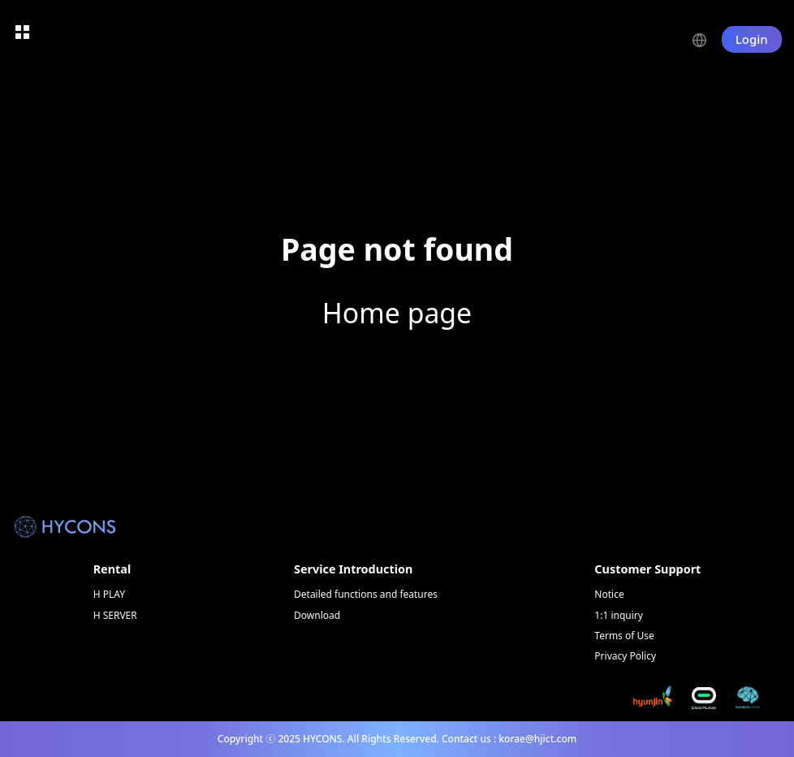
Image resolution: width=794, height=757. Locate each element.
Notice (609, 594)
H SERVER (115, 615)
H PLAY (109, 594)
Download (317, 615)
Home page (397, 312)
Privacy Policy (625, 656)
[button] (707, 38)
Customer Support (647, 569)
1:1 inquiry (618, 615)
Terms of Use (624, 635)
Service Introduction (353, 569)
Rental (112, 569)
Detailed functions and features (366, 594)
